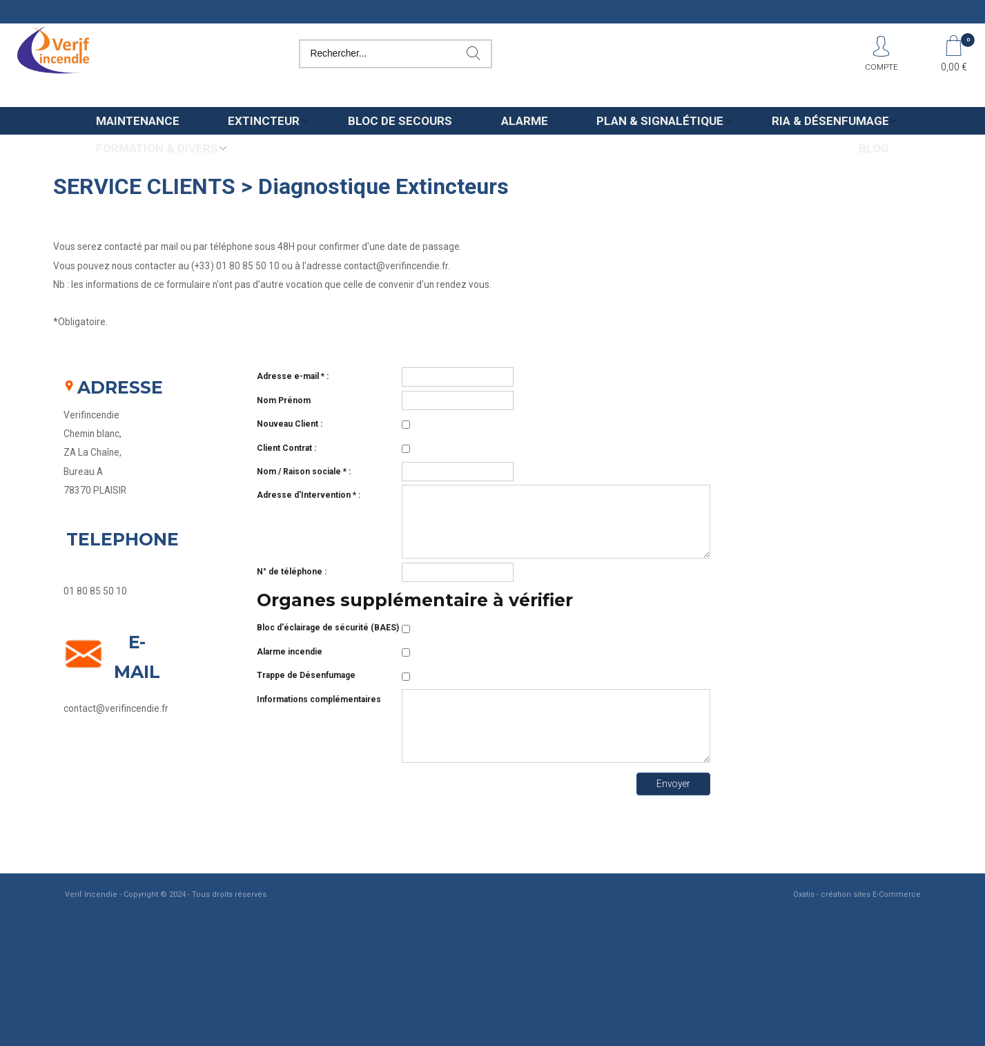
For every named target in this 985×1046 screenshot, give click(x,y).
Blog (874, 148)
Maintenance (137, 121)
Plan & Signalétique (659, 121)
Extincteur (264, 121)
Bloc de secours (400, 121)
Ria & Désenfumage (830, 121)
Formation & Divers (157, 148)
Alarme (524, 121)
